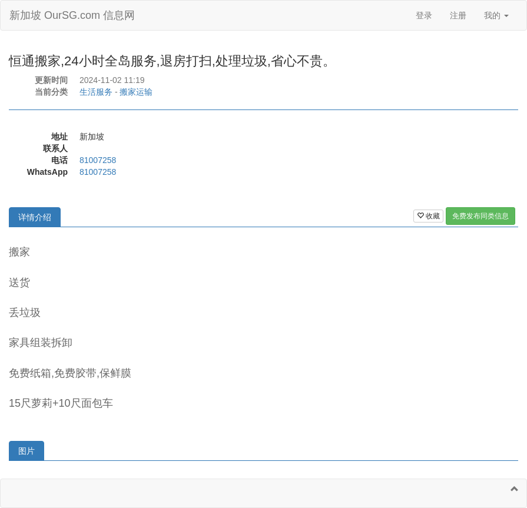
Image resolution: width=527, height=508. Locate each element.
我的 (496, 15)
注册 (458, 15)
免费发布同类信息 (480, 216)
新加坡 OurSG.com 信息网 (72, 15)
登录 (424, 15)
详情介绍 (34, 217)
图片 (26, 451)
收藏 (428, 216)
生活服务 (95, 92)
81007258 (97, 160)
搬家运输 (136, 92)
